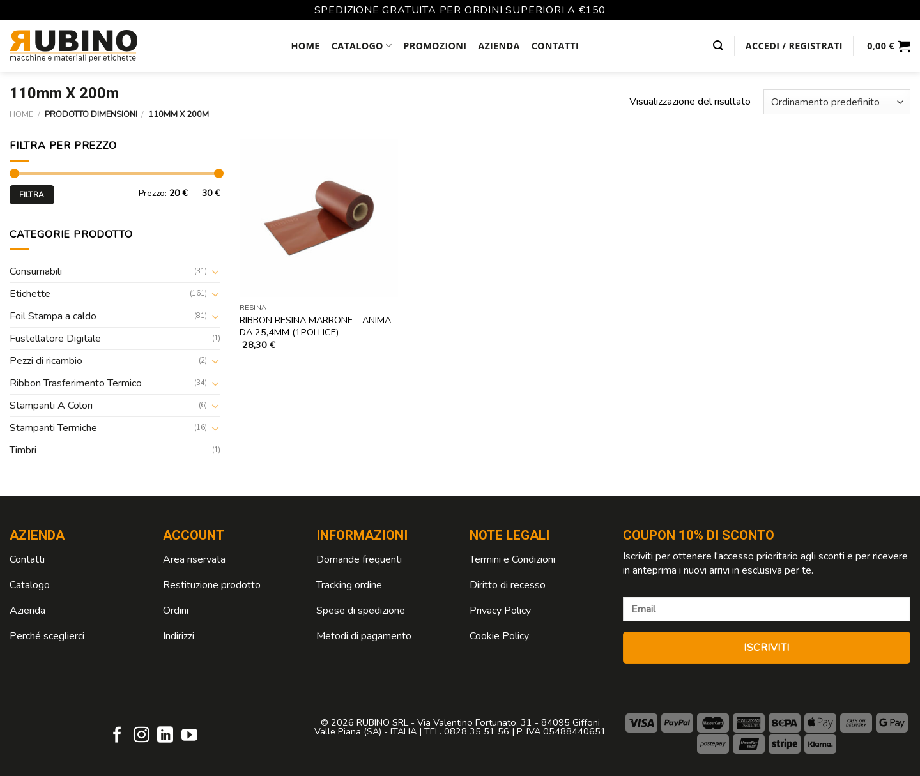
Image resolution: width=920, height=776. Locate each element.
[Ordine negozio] (836, 101)
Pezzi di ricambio (46, 361)
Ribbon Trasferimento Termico (76, 383)
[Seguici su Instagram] (142, 736)
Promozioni (434, 46)
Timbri (23, 450)
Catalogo (362, 46)
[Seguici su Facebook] (117, 736)
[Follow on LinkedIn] (165, 736)
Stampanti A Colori (51, 406)
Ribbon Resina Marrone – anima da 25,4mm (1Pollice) (315, 326)
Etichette (30, 294)
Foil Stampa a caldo (53, 316)
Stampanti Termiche (53, 428)
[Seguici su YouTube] (189, 736)
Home (305, 46)
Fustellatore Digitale (55, 338)
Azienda (498, 46)
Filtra (31, 195)
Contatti (555, 46)
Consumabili (36, 271)
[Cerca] (718, 45)
